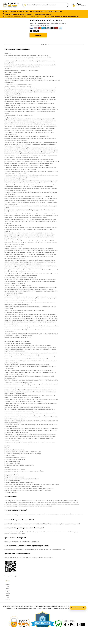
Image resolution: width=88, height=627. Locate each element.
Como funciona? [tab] (10, 496)
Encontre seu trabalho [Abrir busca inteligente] (78, 607)
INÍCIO (5, 11)
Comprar (38, 35)
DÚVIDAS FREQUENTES (54, 11)
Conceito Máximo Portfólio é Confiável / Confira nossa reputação (27, 14)
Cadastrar (83, 5)
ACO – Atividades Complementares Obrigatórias (62, 16)
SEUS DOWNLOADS (37, 11)
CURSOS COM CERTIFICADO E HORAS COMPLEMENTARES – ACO (23, 16)
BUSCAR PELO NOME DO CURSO (19, 11)
